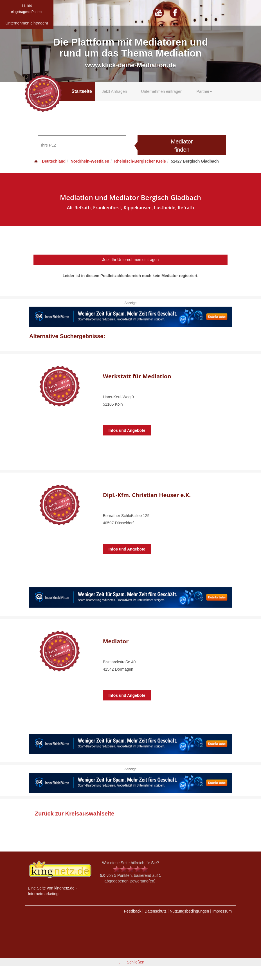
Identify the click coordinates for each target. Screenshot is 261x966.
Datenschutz (155, 911)
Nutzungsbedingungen (189, 911)
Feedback (132, 911)
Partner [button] (204, 91)
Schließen (135, 962)
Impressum (222, 911)
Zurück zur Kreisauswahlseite (74, 813)
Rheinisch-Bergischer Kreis (140, 161)
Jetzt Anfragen (114, 91)
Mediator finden (182, 145)
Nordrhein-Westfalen (90, 161)
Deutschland (49, 161)
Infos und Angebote (127, 430)
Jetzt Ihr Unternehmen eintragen (130, 259)
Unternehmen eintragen (161, 91)
